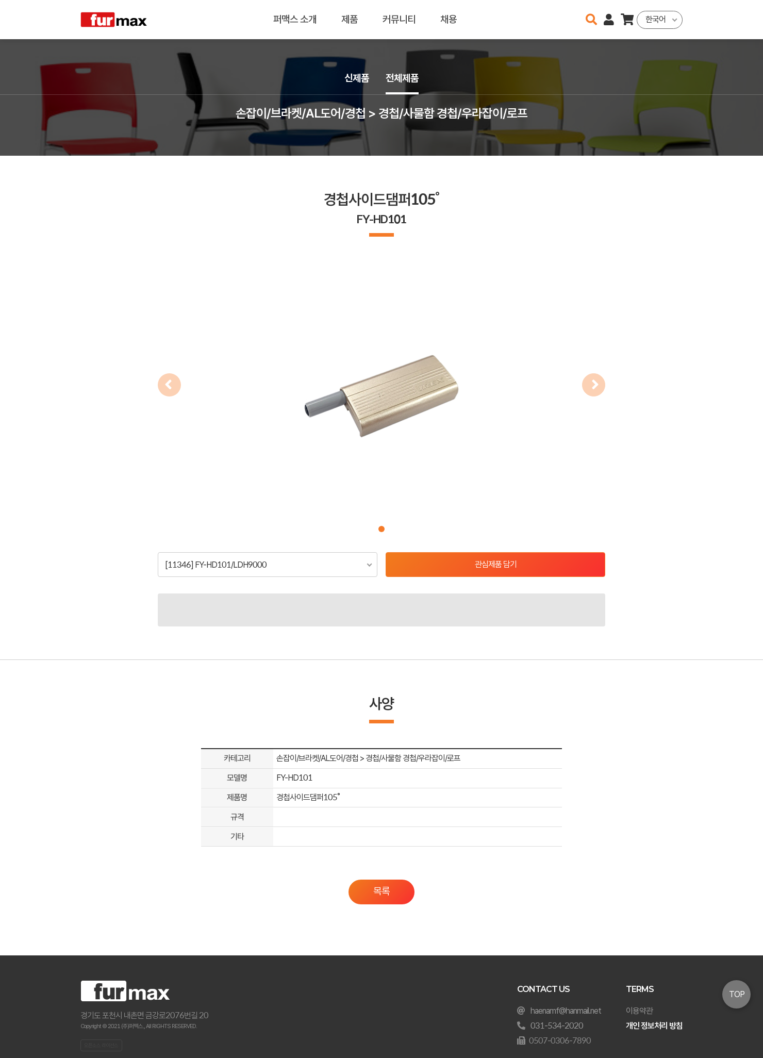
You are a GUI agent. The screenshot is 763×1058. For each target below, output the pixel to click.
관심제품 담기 (496, 564)
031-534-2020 (556, 1026)
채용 (448, 19)
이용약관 (639, 1011)
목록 (381, 891)
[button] (381, 529)
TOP (736, 994)
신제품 (356, 78)
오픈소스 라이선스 (101, 1045)
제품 (349, 19)
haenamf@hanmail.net (565, 1011)
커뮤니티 (399, 19)
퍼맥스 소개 (295, 19)
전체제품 (402, 78)
